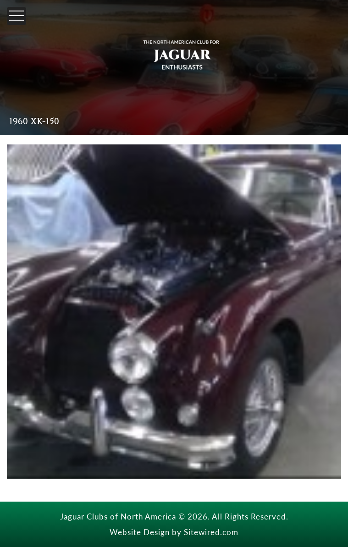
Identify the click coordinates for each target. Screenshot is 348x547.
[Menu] (16, 16)
